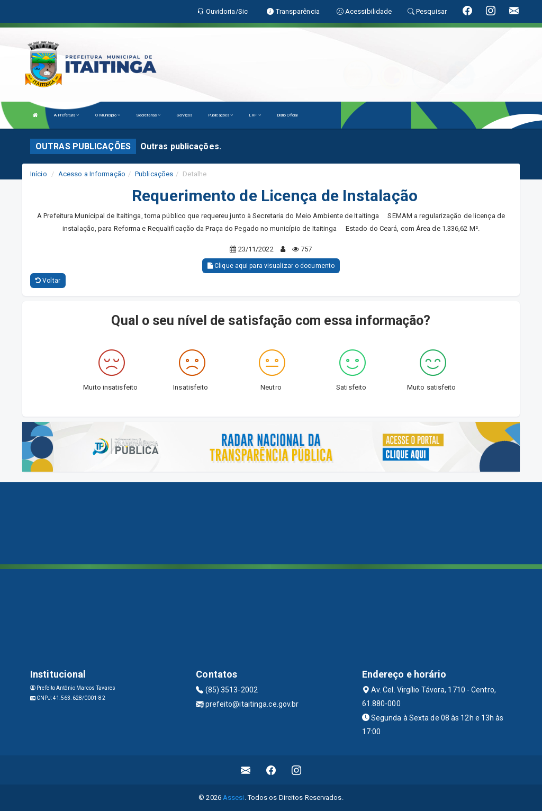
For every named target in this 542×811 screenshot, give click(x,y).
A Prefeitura (66, 115)
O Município (107, 115)
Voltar (47, 280)
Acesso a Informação (91, 174)
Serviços (184, 115)
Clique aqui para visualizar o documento (271, 265)
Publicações (220, 115)
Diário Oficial (287, 115)
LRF (255, 115)
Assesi (234, 797)
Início (38, 174)
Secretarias (148, 115)
